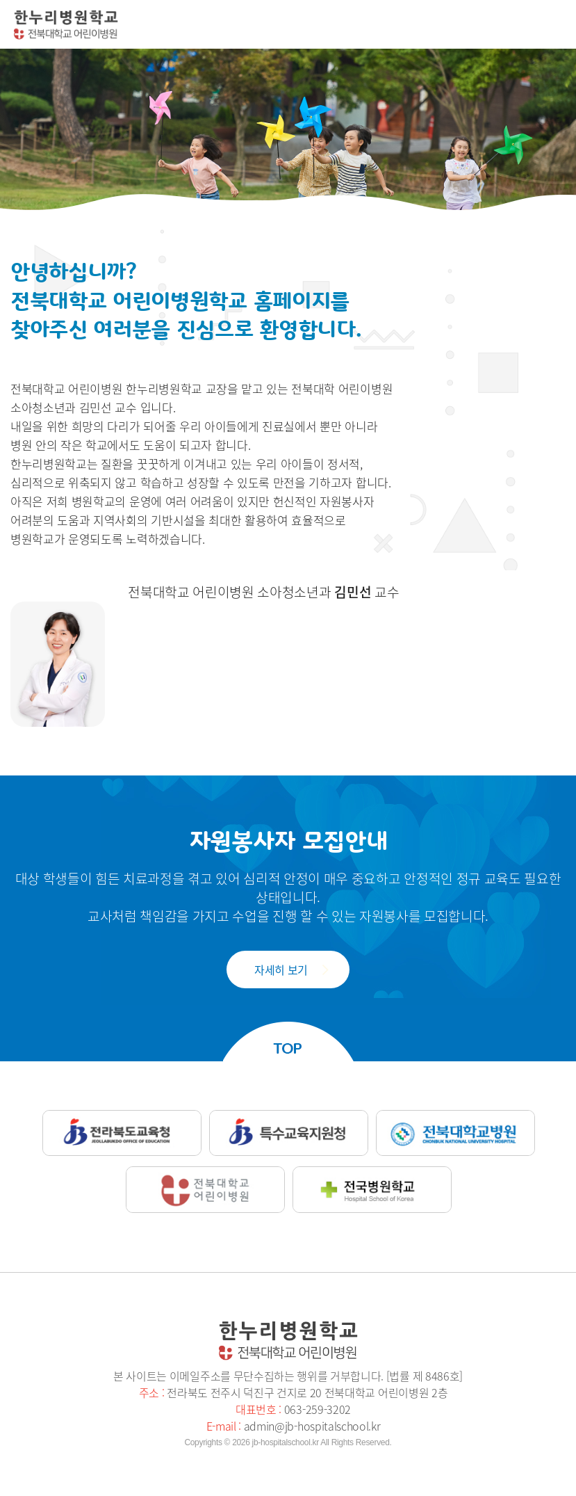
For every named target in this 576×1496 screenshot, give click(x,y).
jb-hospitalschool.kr (285, 1442)
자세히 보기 (281, 969)
